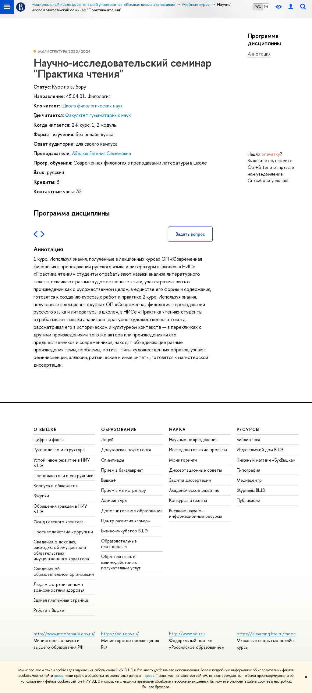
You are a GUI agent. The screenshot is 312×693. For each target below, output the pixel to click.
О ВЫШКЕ (45, 429)
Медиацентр (249, 480)
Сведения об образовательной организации (64, 571)
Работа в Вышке (49, 610)
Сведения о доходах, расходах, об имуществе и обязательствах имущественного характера (61, 550)
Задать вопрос (190, 234)
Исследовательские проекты (198, 449)
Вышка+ (108, 480)
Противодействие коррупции (63, 532)
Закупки (41, 496)
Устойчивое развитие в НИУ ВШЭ (62, 462)
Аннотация (259, 53)
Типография (248, 470)
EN (266, 7)
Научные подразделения (193, 439)
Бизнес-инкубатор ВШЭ (124, 531)
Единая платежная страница (61, 600)
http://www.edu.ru (187, 634)
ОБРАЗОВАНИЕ (118, 429)
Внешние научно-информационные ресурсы (195, 513)
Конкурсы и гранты (188, 500)
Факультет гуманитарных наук (98, 115)
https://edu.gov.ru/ (120, 634)
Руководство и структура (59, 449)
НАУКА (177, 429)
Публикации (248, 500)
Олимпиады (112, 460)
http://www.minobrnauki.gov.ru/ (64, 634)
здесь (58, 675)
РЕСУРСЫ (248, 429)
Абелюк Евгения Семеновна (101, 153)
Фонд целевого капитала (58, 521)
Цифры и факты (49, 439)
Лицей (107, 439)
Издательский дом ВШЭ (260, 449)
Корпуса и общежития (56, 485)
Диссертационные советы (195, 470)
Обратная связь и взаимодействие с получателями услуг (120, 561)
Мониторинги (183, 460)
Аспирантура (114, 500)
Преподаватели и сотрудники (64, 475)
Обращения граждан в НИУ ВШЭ (60, 508)
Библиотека (248, 439)
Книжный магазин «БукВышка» (266, 460)
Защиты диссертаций (190, 480)
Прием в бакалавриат (122, 470)
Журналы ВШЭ (251, 490)
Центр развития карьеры (126, 521)
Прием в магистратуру (123, 490)
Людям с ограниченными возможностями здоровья (59, 587)
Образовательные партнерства (119, 543)
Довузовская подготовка (126, 449)
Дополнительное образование (132, 510)
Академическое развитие (194, 490)
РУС (258, 7)
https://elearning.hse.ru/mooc (266, 634)
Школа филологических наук (92, 105)
